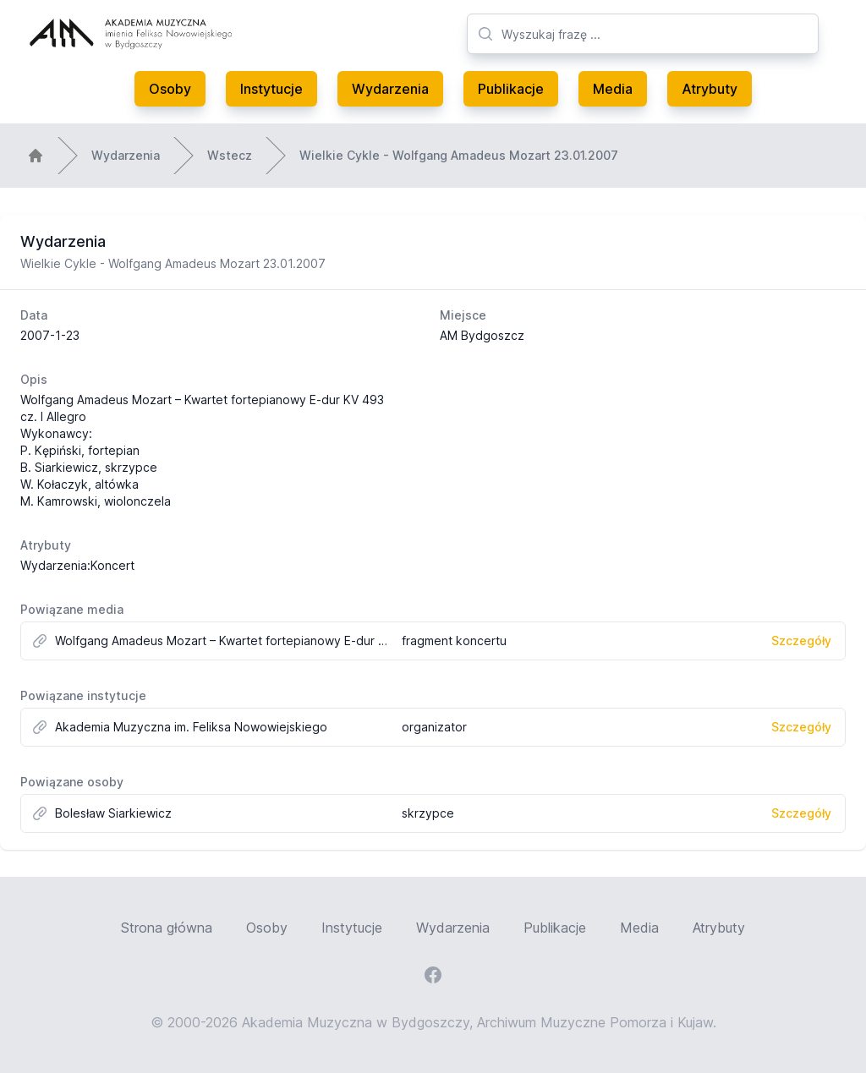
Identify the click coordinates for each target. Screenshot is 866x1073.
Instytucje (271, 88)
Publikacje (511, 88)
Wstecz (229, 155)
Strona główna (166, 927)
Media (613, 88)
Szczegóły (801, 640)
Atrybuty (709, 88)
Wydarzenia (390, 88)
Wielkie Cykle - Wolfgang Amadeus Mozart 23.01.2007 (458, 155)
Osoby (170, 88)
